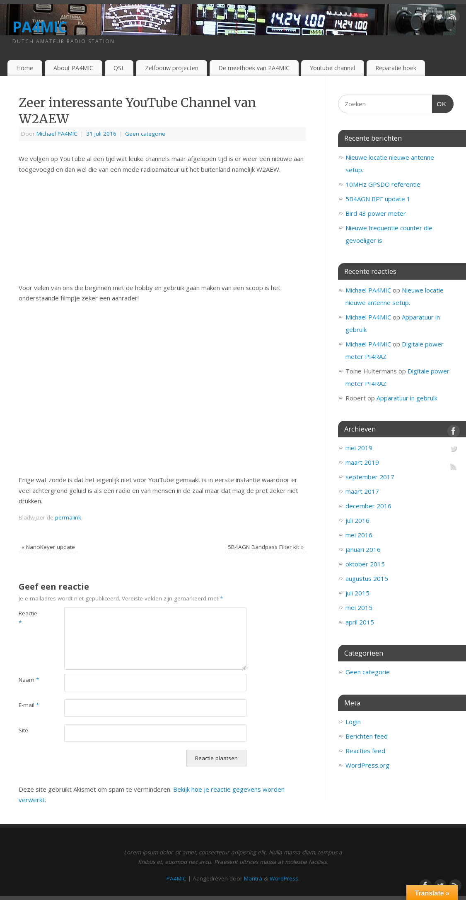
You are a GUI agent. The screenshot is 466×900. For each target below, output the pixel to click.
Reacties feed (365, 750)
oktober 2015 (365, 564)
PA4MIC (40, 27)
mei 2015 (358, 607)
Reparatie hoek (395, 68)
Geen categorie (145, 133)
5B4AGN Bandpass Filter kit (266, 547)
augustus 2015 (366, 578)
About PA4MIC (73, 68)
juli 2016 (357, 520)
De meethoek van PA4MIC (254, 68)
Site (23, 730)
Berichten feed (366, 736)
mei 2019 (358, 448)
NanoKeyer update (48, 547)
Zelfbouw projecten (171, 68)
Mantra (253, 878)
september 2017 (369, 477)
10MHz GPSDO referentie (382, 184)
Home (24, 68)
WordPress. (284, 878)
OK (439, 102)
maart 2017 (362, 491)
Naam (29, 679)
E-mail (29, 705)
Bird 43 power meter (375, 213)
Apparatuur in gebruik (407, 398)
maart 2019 (362, 462)
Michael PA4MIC (56, 133)
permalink (68, 517)
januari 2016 (363, 549)
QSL (119, 68)
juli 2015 (357, 593)
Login (353, 721)
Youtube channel (332, 68)
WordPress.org (367, 765)
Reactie (28, 618)
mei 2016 (358, 535)
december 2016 (368, 506)
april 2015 (359, 622)
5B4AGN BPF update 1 (377, 199)
